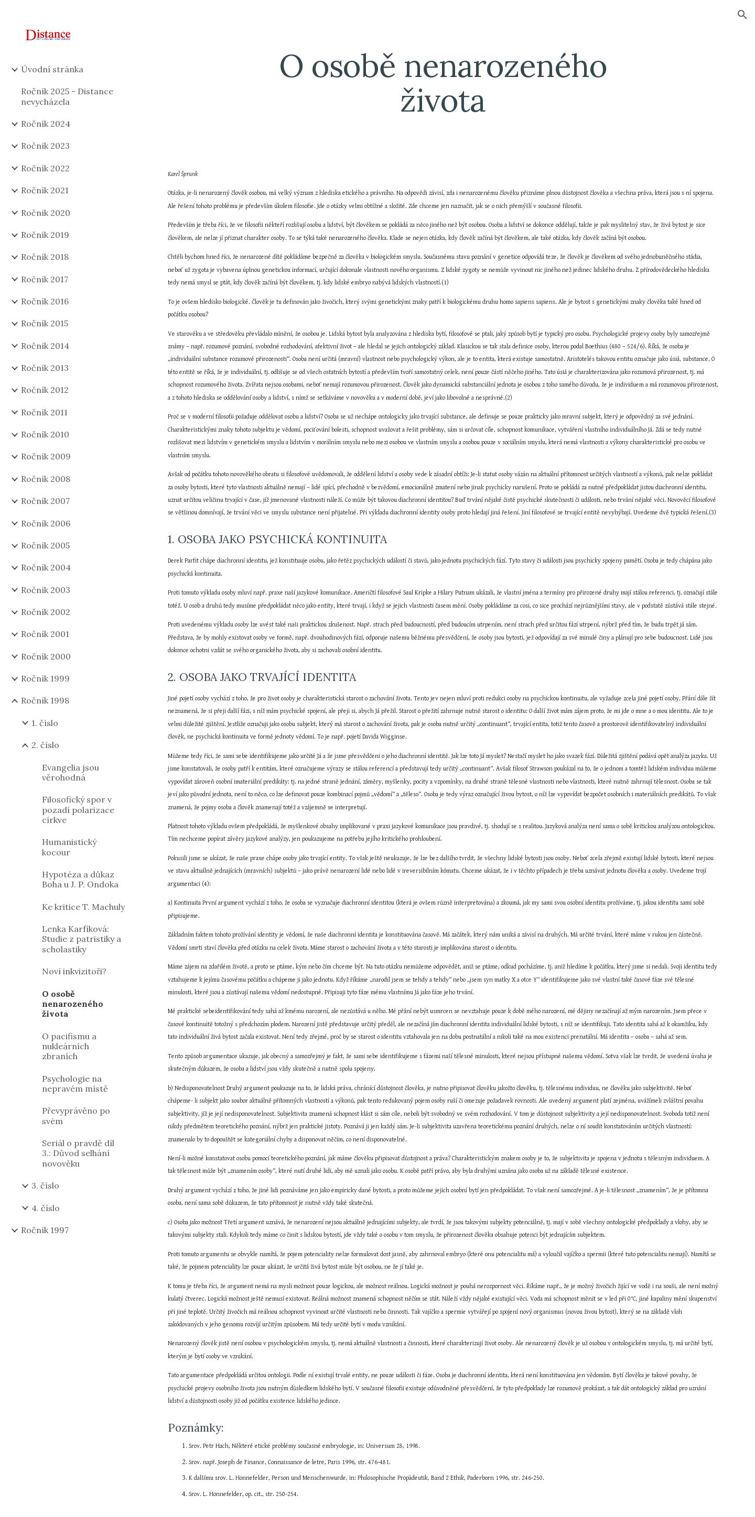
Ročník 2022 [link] (45, 168)
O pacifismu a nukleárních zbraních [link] (69, 1046)
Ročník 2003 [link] (45, 590)
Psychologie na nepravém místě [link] (75, 1083)
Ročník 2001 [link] (45, 634)
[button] (742, 14)
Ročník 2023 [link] (45, 145)
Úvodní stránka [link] (52, 69)
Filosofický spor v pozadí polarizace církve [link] (78, 809)
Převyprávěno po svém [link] (76, 1115)
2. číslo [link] (45, 745)
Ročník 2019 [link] (45, 234)
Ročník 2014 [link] (45, 345)
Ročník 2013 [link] (45, 367)
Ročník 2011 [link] (44, 412)
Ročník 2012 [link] (45, 389)
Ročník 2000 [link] (46, 656)
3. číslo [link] (45, 1185)
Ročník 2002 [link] (45, 612)
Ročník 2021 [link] (45, 190)
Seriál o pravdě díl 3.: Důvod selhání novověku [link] (78, 1153)
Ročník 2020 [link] (45, 212)
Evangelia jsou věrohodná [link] (70, 772)
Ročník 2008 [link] (45, 479)
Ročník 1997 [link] (45, 1230)
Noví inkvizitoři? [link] (74, 971)
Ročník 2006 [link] (45, 523)
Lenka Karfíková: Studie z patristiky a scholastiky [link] (81, 939)
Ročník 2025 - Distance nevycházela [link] (67, 96)
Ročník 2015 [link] (44, 323)
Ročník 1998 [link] (45, 700)
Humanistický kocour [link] (69, 847)
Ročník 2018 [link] (45, 256)
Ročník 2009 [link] (46, 456)
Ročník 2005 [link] (45, 545)
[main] (443, 83)
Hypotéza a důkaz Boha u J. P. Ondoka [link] (80, 879)
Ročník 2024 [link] (45, 123)
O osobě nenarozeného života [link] (72, 1003)
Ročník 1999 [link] (45, 678)
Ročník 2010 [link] (45, 434)
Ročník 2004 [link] (46, 567)
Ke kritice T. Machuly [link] (83, 907)
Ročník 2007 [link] (45, 501)
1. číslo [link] (44, 723)
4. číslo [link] (45, 1208)
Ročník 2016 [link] (45, 301)
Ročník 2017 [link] (44, 279)
